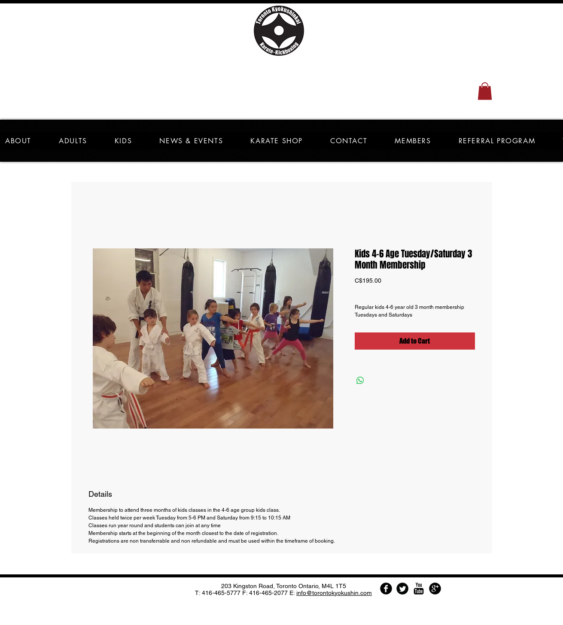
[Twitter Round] (402, 589)
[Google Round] (435, 589)
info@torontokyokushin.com (334, 592)
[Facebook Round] (386, 589)
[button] (485, 91)
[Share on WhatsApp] (360, 380)
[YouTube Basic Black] (419, 589)
